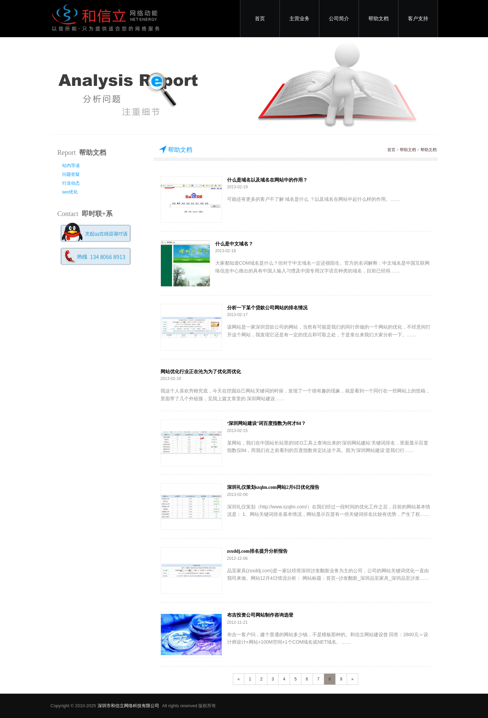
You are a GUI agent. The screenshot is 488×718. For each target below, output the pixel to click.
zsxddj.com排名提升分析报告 (257, 551)
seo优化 (70, 191)
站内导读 (71, 165)
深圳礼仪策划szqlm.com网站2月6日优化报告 (273, 487)
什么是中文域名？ (234, 243)
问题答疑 (71, 174)
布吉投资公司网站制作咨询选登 (260, 615)
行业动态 (71, 183)
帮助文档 (378, 18)
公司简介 (339, 18)
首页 (260, 18)
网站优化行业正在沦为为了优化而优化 (201, 371)
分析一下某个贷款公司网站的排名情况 (267, 307)
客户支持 (418, 18)
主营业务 (299, 18)
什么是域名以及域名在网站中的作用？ (267, 180)
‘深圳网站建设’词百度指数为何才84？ (266, 423)
